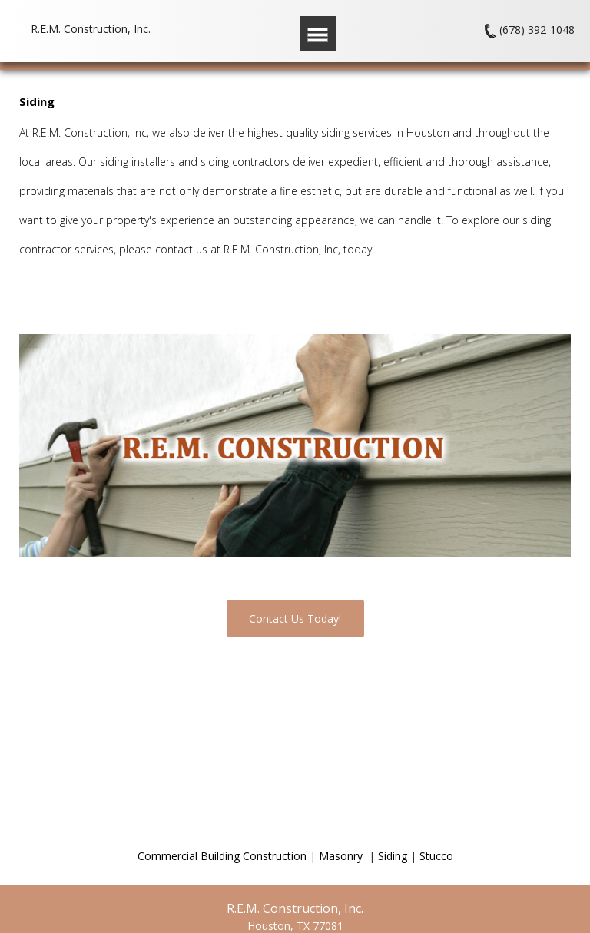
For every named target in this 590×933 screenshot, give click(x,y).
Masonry (342, 856)
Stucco (436, 856)
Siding (392, 856)
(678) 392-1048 (537, 30)
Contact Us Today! (295, 618)
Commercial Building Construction (222, 856)
